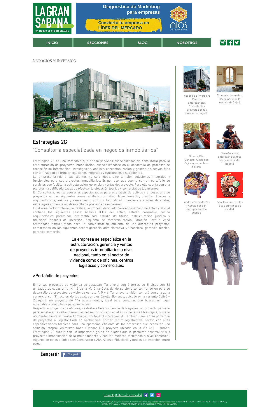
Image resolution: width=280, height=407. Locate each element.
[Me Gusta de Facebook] (111, 354)
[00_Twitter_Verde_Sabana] (237, 42)
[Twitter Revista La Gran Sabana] (152, 395)
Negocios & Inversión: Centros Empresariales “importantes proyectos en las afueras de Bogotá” (197, 104)
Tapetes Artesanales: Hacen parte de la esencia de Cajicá (229, 99)
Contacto (109, 395)
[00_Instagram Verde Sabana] (223, 42)
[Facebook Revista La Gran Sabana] (146, 395)
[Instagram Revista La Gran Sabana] (158, 395)
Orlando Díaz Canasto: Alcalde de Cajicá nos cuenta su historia (196, 162)
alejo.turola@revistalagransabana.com (161, 402)
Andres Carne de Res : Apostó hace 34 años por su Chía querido (197, 208)
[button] (98, 42)
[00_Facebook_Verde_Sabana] (230, 42)
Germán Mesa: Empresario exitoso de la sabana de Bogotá (230, 159)
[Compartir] (71, 354)
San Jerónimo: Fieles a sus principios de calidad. (230, 206)
